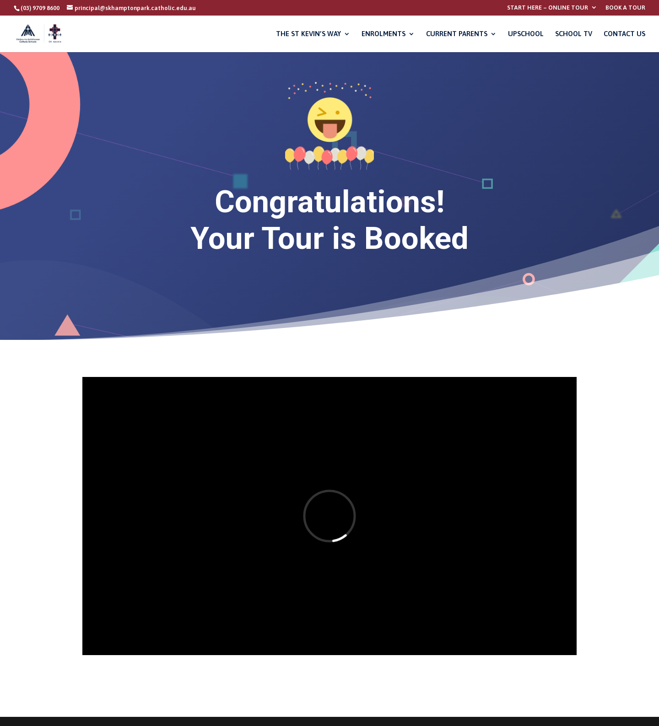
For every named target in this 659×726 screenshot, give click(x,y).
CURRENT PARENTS (456, 34)
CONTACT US (624, 34)
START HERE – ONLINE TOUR (547, 8)
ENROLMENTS (383, 34)
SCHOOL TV (573, 34)
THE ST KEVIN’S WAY (308, 34)
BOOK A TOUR (625, 8)
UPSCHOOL (526, 34)
